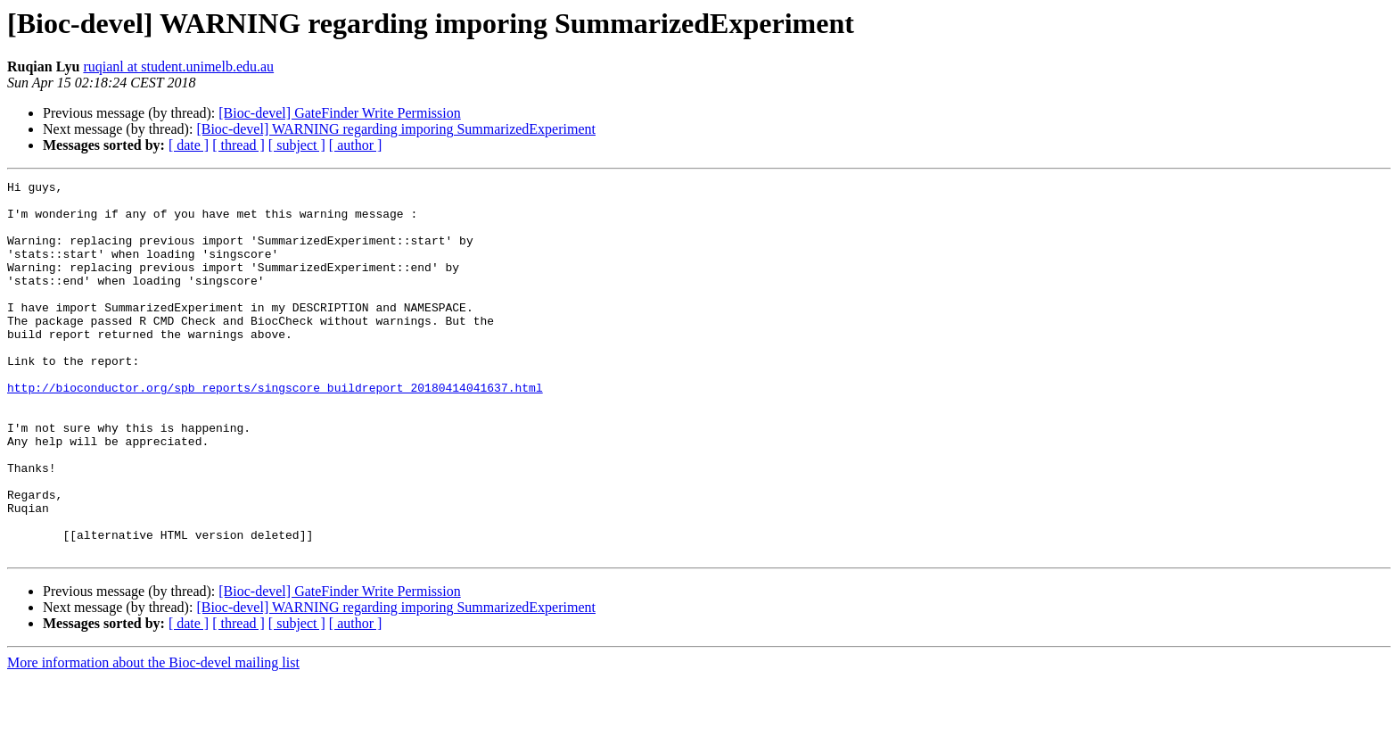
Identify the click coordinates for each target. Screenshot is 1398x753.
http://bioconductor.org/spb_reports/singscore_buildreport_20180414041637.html (275, 430)
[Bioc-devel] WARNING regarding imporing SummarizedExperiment (396, 129)
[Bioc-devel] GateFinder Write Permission (339, 112)
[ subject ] (296, 145)
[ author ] (355, 145)
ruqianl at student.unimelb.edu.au (178, 66)
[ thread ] (238, 145)
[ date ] (189, 145)
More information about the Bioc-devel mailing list (153, 737)
